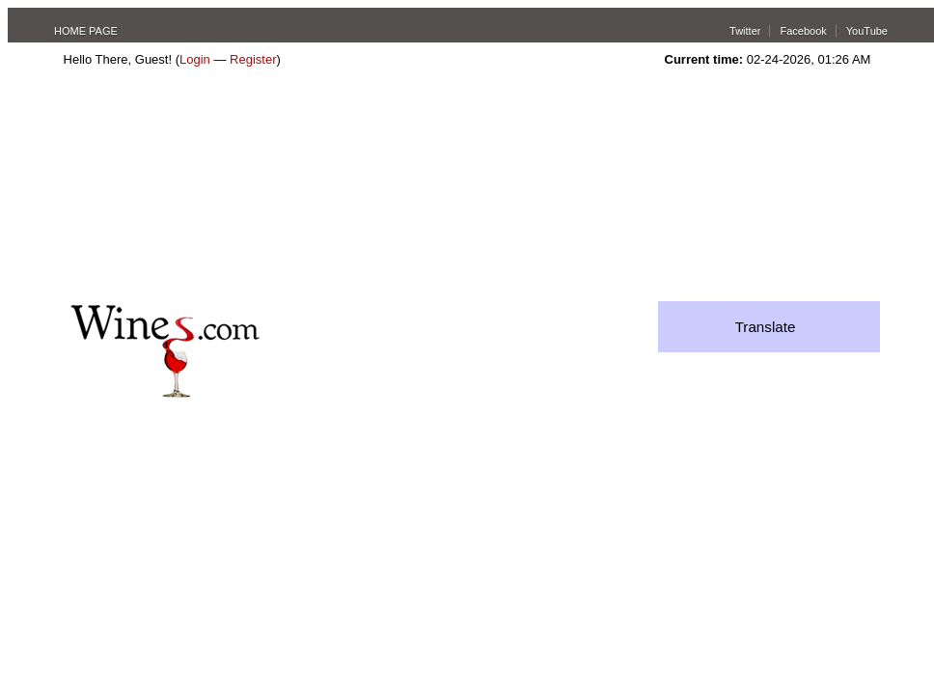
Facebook (803, 31)
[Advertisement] (210, 189)
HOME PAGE (86, 31)
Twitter (744, 31)
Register (253, 59)
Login (194, 59)
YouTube (867, 31)
